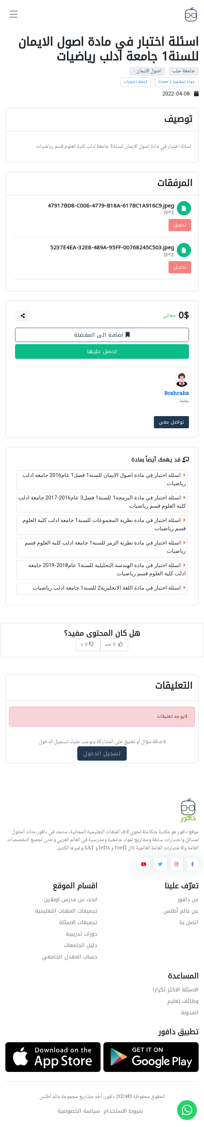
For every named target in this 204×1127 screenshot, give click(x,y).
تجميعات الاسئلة (78, 922)
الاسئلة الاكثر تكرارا (175, 990)
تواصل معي (171, 422)
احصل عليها (102, 352)
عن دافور (188, 899)
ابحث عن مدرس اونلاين (70, 899)
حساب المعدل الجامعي (69, 957)
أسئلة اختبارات (135, 82)
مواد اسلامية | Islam (177, 82)
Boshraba (176, 394)
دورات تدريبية (81, 934)
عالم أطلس (49, 1097)
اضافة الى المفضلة (102, 335)
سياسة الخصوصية (79, 1111)
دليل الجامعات (80, 945)
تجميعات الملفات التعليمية (66, 911)
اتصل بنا (189, 922)
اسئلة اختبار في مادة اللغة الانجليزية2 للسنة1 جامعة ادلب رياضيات (109, 588)
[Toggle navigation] (13, 14)
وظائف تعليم (183, 1001)
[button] (23, 316)
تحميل (180, 224)
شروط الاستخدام (123, 1111)
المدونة (190, 1013)
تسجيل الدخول (102, 753)
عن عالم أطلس (181, 911)
